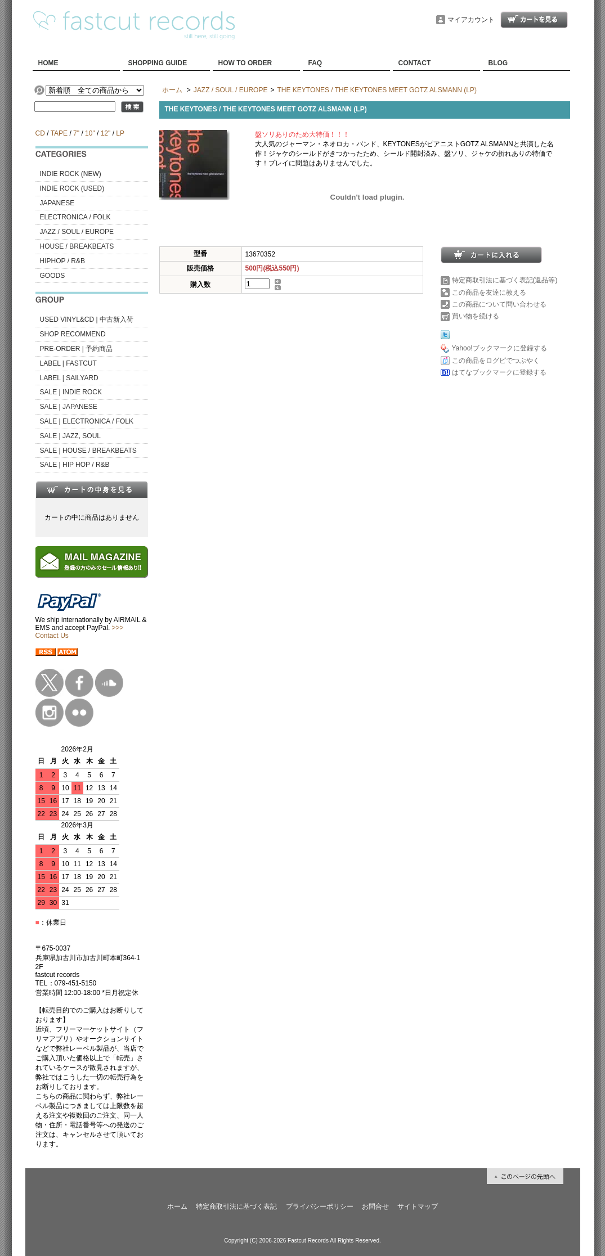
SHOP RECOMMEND (73, 334)
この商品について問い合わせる (499, 304)
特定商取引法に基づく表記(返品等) (505, 280)
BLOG (498, 63)
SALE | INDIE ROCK (71, 392)
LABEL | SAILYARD (69, 378)
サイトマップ (417, 1206)
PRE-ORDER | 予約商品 (76, 349)
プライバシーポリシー (319, 1206)
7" (76, 133)
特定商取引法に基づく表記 (236, 1206)
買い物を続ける (475, 316)
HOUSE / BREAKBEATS (77, 246)
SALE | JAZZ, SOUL (70, 436)
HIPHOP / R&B (62, 261)
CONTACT (414, 63)
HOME (48, 63)
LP (120, 133)
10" (90, 133)
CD (40, 133)
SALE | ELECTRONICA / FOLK (87, 421)
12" (106, 133)
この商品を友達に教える (489, 292)
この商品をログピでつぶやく (496, 360)
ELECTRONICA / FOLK (75, 217)
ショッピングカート (534, 19)
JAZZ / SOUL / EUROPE (77, 232)
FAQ (315, 63)
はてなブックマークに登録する (499, 372)
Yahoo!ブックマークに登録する (499, 348)
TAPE (59, 133)
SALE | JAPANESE (68, 407)
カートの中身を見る (91, 489)
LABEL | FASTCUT (68, 363)
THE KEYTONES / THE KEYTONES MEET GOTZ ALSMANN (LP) (377, 90)
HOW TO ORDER (245, 63)
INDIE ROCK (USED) (72, 188)
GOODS (52, 276)
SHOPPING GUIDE (157, 63)
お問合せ (375, 1206)
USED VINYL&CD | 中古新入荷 (86, 319)
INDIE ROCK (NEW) (70, 174)
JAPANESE (57, 203)
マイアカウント (471, 20)
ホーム (172, 90)
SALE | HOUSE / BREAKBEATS (88, 450)
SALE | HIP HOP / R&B (75, 465)
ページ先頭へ (525, 1176)
